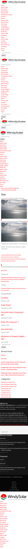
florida (6, 255)
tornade (15, 259)
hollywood (10, 255)
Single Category (5, 27)
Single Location (5, 29)
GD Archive (4, 42)
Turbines (4, 298)
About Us (14, 482)
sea (11, 257)
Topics (2, 50)
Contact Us (14, 484)
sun (9, 259)
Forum (2, 48)
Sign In (3, 37)
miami (5, 257)
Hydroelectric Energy (6, 14)
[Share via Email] (26, 221)
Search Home (4, 20)
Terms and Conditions (14, 489)
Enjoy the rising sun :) (10, 322)
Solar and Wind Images (11, 188)
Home (2, 5)
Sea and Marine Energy (9, 384)
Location (3, 41)
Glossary (3, 16)
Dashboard (4, 35)
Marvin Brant (7, 198)
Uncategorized (5, 392)
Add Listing (4, 24)
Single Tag (4, 31)
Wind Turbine (4, 12)
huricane (14, 255)
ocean (8, 257)
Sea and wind (6, 329)
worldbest (13, 261)
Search (3, 55)
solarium (6, 259)
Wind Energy (4, 11)
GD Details (4, 46)
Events (3, 18)
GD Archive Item (5, 44)
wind (22, 259)
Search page (4, 39)
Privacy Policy (14, 487)
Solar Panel (4, 9)
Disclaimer (14, 485)
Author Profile (4, 33)
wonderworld (7, 261)
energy (2, 255)
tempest (12, 259)
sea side (14, 257)
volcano (19, 259)
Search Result (5, 22)
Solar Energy (4, 7)
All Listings (4, 26)
